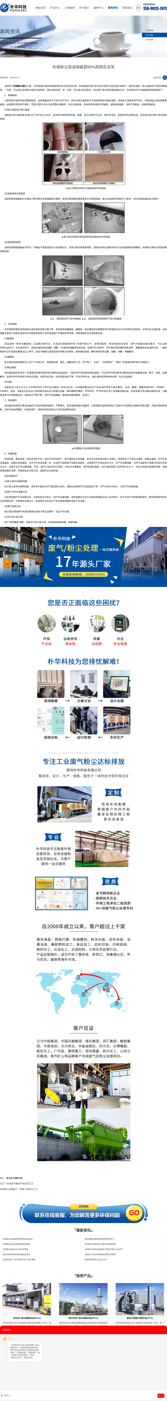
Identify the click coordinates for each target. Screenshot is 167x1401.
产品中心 (55, 7)
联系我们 (127, 7)
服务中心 (99, 7)
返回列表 (157, 77)
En (138, 7)
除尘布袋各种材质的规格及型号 (16, 1254)
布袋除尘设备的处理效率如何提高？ (18, 1239)
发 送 (161, 1396)
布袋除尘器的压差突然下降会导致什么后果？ (104, 1249)
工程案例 (70, 7)
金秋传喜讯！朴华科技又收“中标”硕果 (19, 1259)
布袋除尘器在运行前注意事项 (15, 1249)
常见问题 (149, 35)
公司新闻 (149, 39)
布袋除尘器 (19, 86)
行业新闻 (149, 30)
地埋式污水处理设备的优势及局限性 (100, 1254)
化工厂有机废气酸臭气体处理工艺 (16, 1183)
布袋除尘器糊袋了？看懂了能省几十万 (19, 1189)
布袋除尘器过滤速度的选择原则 (16, 1244)
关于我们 (84, 7)
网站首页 (41, 7)
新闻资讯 (113, 7)
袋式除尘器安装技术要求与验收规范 (100, 1244)
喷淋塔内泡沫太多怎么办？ (96, 1259)
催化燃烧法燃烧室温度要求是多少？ (100, 1239)
